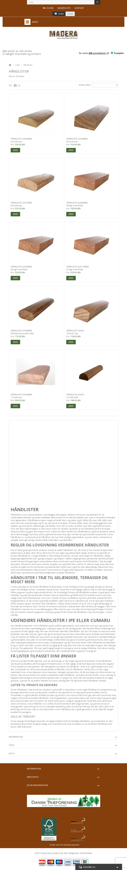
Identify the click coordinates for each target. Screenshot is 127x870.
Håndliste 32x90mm (21, 394)
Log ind (48, 7)
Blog (11, 753)
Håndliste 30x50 (75, 330)
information (16, 736)
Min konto (33, 776)
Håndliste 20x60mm (21, 138)
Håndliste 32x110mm (77, 266)
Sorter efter (85, 84)
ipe (29, 603)
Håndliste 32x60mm (77, 138)
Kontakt (79, 7)
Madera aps (64, 7)
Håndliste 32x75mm (21, 202)
